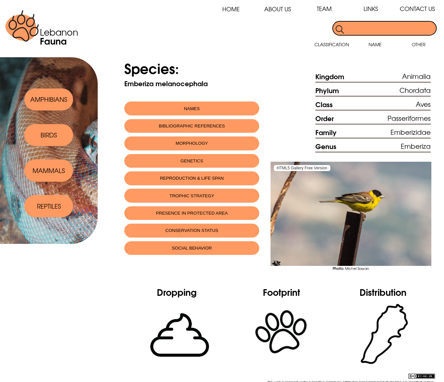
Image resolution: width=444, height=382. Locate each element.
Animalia (416, 76)
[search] (390, 28)
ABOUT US (277, 9)
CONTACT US (417, 8)
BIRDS (49, 134)
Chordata (415, 90)
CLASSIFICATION (331, 44)
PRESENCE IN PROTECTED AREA (192, 213)
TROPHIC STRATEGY (191, 195)
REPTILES (49, 206)
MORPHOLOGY (192, 143)
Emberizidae (410, 132)
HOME (231, 9)
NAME (375, 44)
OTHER (418, 44)
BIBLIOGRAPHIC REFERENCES (192, 125)
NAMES (192, 108)
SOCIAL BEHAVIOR (192, 248)
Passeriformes (409, 118)
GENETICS (191, 160)
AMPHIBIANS (48, 99)
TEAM (324, 8)
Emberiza (416, 146)
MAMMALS (49, 170)
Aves (423, 104)
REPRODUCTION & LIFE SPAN (192, 178)
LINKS (371, 8)
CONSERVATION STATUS (192, 230)
